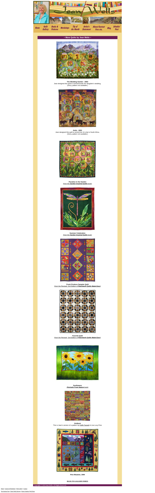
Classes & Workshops (10, 488)
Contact (25, 488)
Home (2, 488)
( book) (77, 387)
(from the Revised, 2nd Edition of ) (77, 286)
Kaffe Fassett (84, 425)
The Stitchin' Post (5, 491)
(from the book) (77, 184)
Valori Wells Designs (15, 491)
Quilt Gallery (19, 488)
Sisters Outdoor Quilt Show (28, 491)
